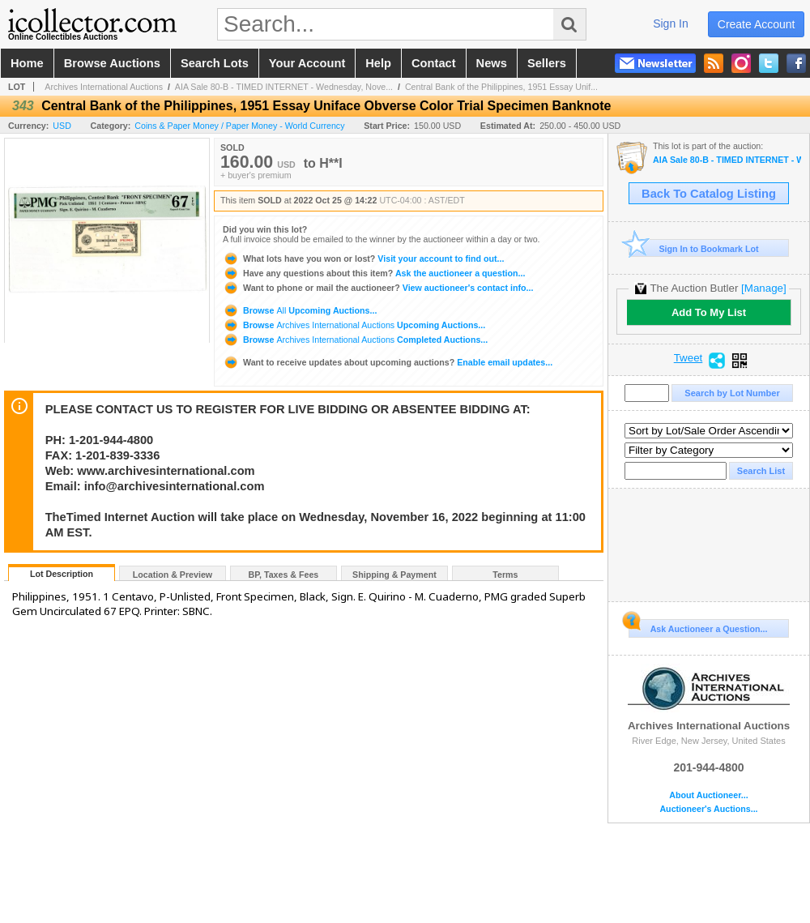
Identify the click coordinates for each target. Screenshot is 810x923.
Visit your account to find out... (363, 258)
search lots (215, 63)
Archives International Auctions (104, 87)
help (378, 63)
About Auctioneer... (708, 795)
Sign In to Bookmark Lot (694, 248)
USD (62, 125)
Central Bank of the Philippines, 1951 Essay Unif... (501, 87)
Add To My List (708, 312)
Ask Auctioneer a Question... (698, 626)
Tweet (688, 358)
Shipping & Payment (394, 574)
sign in (670, 23)
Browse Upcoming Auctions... (300, 310)
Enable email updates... (387, 362)
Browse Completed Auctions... (355, 339)
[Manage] (763, 288)
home (27, 63)
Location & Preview (172, 574)
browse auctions (112, 63)
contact (433, 63)
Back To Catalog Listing (709, 193)
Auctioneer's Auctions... (708, 809)
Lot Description (61, 574)
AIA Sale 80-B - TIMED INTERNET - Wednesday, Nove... (284, 87)
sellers (546, 63)
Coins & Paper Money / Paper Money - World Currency (239, 125)
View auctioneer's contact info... (378, 288)
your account (307, 63)
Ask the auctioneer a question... (374, 273)
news (491, 63)
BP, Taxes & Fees (284, 574)
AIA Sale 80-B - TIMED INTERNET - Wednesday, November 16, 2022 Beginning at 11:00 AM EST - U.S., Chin (727, 160)
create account (756, 24)
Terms (505, 574)
